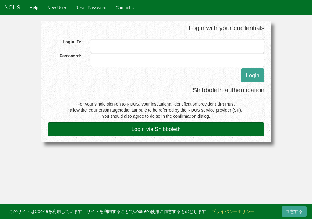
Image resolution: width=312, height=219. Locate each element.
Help (34, 7)
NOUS (12, 8)
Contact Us (125, 7)
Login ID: (72, 42)
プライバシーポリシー (233, 211)
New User (57, 7)
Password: (70, 56)
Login (252, 75)
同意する (294, 211)
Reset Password (90, 7)
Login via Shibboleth (156, 129)
